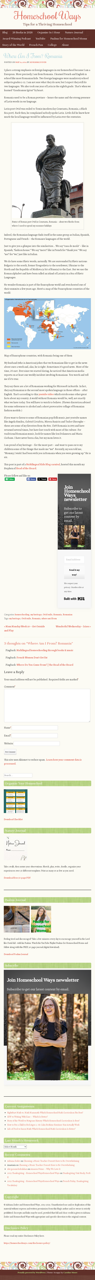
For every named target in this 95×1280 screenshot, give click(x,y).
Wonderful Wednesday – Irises (73, 626)
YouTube (40, 38)
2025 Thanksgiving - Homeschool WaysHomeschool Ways (33, 1173)
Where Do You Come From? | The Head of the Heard (45, 665)
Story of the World (13, 45)
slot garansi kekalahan (17, 1169)
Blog (5, 32)
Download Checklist (13, 819)
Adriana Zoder (38, 62)
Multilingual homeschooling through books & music (45, 650)
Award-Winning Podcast (16, 38)
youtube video (46, 394)
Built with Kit (74, 599)
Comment (9, 686)
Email (7, 735)
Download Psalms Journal (16, 954)
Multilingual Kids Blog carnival (43, 464)
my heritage (36, 614)
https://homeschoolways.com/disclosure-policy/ (27, 1243)
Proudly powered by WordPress (31, 1272)
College (52, 45)
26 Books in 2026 (22, 32)
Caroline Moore (70, 1272)
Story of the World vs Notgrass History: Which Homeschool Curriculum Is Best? (43, 1120)
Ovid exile (47, 614)
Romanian (67, 614)
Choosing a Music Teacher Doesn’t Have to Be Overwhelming (51, 1161)
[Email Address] (74, 559)
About (65, 45)
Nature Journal (74, 32)
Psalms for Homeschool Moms (68, 38)
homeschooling (22, 614)
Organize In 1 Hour (48, 32)
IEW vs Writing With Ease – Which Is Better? (27, 1116)
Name (7, 727)
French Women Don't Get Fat (32, 657)
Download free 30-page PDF (17, 877)
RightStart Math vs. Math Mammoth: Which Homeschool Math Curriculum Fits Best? (45, 1112)
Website (8, 743)
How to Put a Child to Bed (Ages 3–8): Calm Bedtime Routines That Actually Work (43, 1124)
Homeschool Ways (47, 15)
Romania (57, 614)
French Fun (36, 45)
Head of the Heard (26, 468)
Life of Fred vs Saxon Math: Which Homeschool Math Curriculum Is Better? (41, 1128)
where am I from (49, 618)
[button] (74, 536)
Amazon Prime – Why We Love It (45, 1169)
